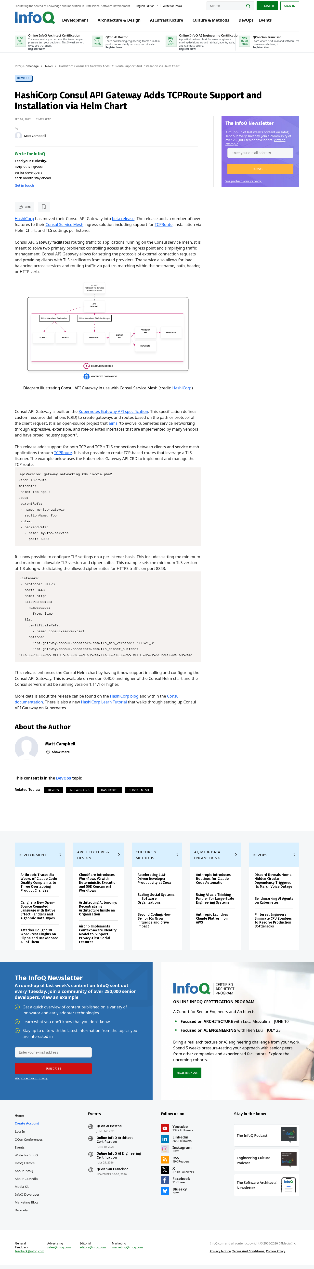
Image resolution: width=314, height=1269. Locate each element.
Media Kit (22, 1190)
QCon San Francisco (113, 1173)
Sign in (289, 6)
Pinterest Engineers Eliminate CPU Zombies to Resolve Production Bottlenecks (273, 924)
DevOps (245, 20)
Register (267, 6)
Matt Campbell (35, 136)
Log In (20, 1135)
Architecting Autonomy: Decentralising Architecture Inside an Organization (98, 912)
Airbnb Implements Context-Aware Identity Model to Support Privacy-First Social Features (98, 938)
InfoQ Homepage (27, 66)
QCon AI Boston (109, 1130)
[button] (260, 169)
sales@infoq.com (59, 1251)
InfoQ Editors (25, 1167)
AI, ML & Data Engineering (207, 858)
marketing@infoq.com (127, 1251)
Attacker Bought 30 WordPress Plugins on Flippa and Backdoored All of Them (39, 940)
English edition (145, 6)
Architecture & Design (119, 20)
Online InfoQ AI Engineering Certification (119, 1159)
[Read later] (44, 207)
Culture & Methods (211, 20)
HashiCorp (24, 218)
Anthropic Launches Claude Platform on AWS (212, 922)
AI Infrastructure (166, 20)
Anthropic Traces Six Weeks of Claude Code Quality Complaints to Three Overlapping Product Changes (39, 887)
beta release (123, 218)
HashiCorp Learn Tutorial (104, 702)
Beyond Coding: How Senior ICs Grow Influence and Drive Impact (154, 924)
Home (19, 1119)
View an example (59, 1001)
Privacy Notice (220, 1255)
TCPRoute (163, 224)
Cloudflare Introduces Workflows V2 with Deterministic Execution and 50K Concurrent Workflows (98, 887)
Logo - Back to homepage (35, 18)
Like (28, 207)
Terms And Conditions (248, 1255)
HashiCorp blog (124, 696)
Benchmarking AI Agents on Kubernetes (274, 904)
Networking (80, 790)
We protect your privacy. (243, 181)
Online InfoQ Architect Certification (115, 1144)
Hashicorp (109, 790)
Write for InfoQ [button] (172, 6)
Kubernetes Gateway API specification (113, 411)
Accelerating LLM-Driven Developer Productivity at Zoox (154, 883)
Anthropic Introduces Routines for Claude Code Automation (213, 883)
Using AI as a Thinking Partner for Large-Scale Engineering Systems (215, 903)
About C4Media (26, 1182)
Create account (27, 1127)
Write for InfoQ (26, 1159)
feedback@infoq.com (29, 1255)
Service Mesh (139, 790)
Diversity (21, 1214)
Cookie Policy (275, 1255)
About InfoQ (24, 1175)
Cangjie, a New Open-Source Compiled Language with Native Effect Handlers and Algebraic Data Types (38, 914)
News (49, 66)
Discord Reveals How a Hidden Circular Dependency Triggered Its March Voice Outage (273, 885)
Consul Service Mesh (64, 224)
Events (265, 20)
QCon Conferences (29, 1143)
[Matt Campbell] (18, 135)
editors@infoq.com (93, 1251)
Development (75, 20)
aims (113, 423)
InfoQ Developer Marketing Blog (27, 1202)
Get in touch (24, 185)
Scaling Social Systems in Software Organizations (156, 903)
